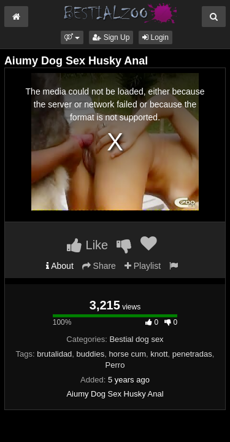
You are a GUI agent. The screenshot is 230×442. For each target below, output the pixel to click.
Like (87, 245)
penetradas (192, 354)
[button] (72, 37)
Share (99, 266)
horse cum (127, 354)
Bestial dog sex (136, 339)
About (60, 266)
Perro (115, 365)
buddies (91, 354)
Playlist (143, 266)
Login (155, 37)
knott (158, 354)
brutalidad (54, 354)
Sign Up (111, 37)
